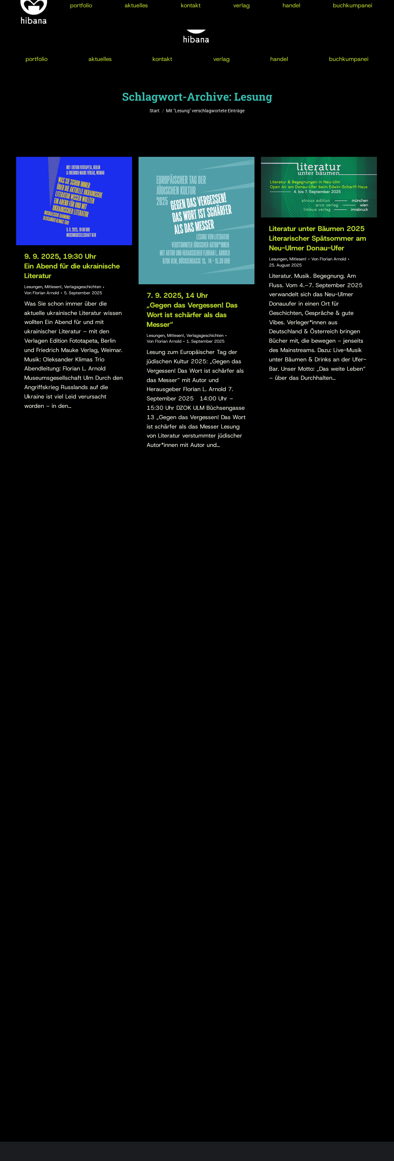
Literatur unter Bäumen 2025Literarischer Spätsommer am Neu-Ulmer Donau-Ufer (317, 238)
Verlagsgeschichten (82, 286)
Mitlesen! (53, 286)
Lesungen (33, 286)
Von (41, 293)
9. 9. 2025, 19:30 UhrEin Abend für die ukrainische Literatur (72, 266)
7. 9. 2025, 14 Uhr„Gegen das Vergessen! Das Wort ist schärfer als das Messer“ (192, 310)
